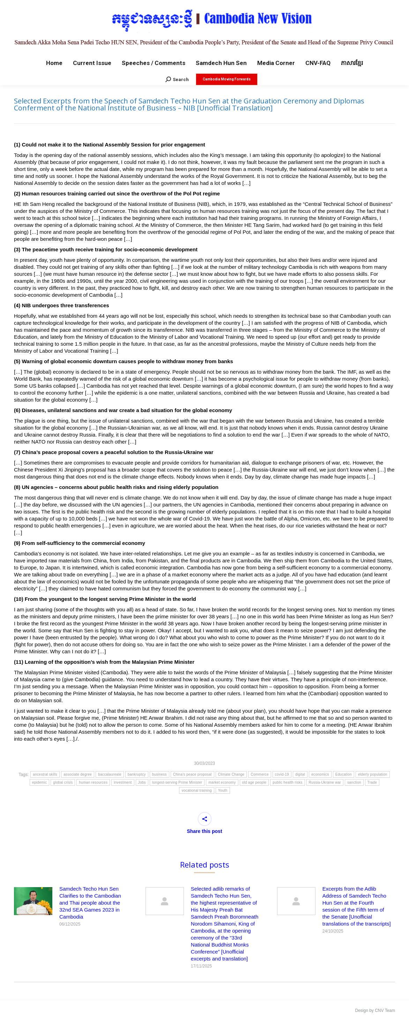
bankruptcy (137, 774)
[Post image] (33, 901)
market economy (222, 782)
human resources (93, 782)
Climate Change (231, 774)
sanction (354, 782)
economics (320, 774)
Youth (223, 790)
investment (123, 782)
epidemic (39, 782)
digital (300, 774)
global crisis (63, 782)
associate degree (78, 774)
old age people (254, 782)
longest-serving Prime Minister (177, 782)
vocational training (196, 790)
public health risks (287, 782)
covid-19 (282, 774)
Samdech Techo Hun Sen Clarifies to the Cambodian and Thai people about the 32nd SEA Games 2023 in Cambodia (90, 903)
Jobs (142, 782)
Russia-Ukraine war (325, 782)
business (159, 774)
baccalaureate (109, 774)
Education (343, 774)
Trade (372, 782)
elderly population (372, 774)
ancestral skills (45, 774)
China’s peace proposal (192, 774)
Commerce (259, 774)
